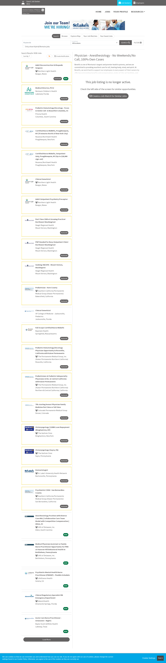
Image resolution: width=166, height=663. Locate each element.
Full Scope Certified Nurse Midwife (49, 327)
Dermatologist (41, 470)
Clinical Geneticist (43, 179)
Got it (160, 658)
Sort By (25, 56)
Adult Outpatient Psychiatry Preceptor (51, 199)
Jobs (107, 11)
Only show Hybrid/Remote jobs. (37, 46)
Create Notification (61, 56)
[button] (138, 42)
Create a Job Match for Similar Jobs (108, 96)
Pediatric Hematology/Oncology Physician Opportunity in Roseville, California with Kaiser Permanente (50, 350)
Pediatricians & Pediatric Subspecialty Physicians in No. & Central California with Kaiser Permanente (51, 379)
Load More (46, 639)
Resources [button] (137, 11)
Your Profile (120, 11)
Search (56, 36)
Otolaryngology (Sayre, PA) (46, 450)
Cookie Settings (148, 658)
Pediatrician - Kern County (46, 287)
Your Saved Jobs (106, 36)
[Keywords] (46, 42)
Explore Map (75, 36)
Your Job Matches (90, 36)
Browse (65, 36)
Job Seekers (125, 2)
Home (99, 11)
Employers (138, 2)
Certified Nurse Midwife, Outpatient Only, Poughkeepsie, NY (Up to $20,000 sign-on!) (51, 156)
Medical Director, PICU (44, 88)
